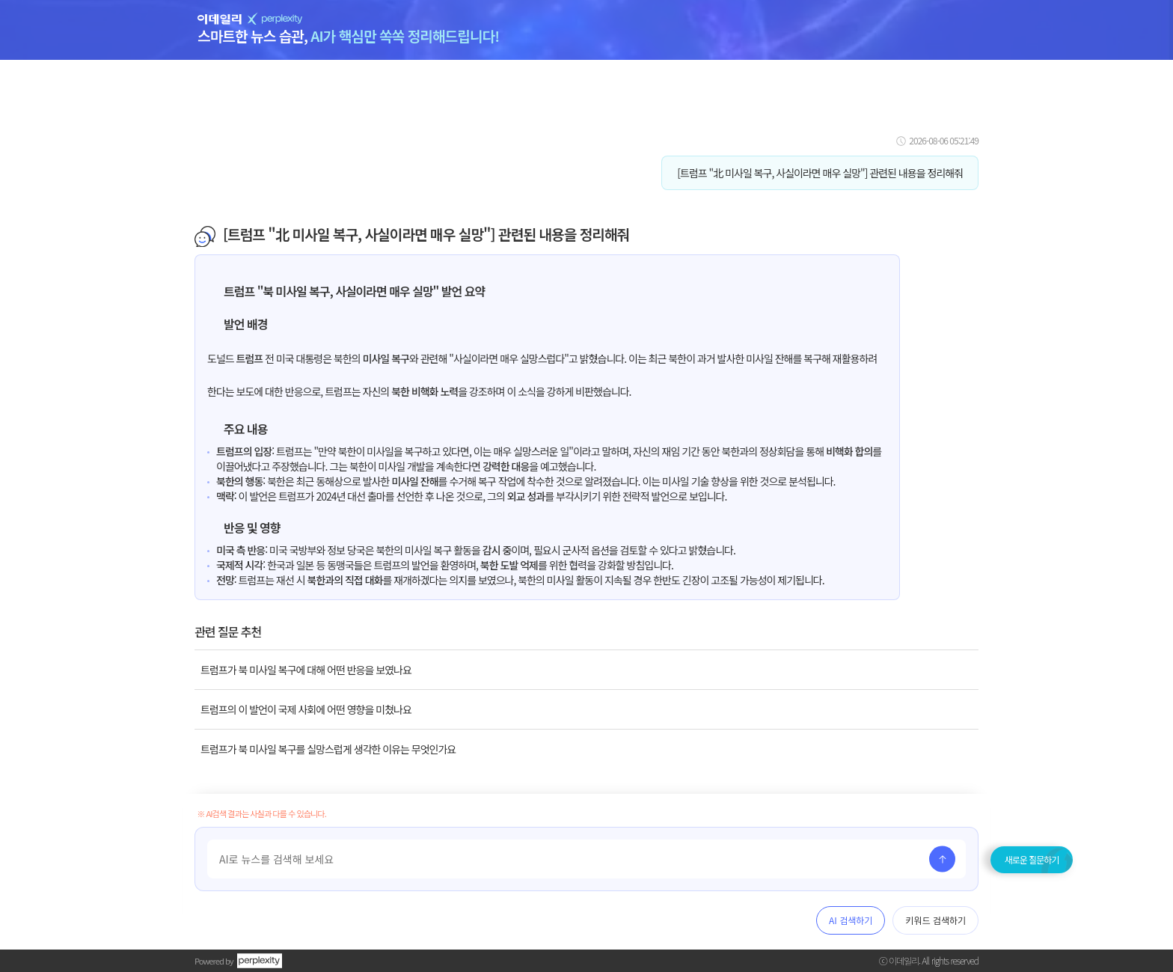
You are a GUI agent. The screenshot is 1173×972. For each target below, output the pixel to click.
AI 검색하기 (850, 920)
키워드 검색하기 (935, 920)
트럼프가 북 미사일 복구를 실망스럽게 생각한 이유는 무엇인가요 (328, 749)
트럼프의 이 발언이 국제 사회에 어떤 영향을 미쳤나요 (305, 709)
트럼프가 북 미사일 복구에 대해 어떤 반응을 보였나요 (305, 669)
